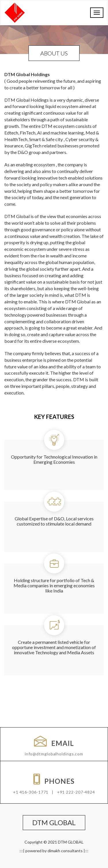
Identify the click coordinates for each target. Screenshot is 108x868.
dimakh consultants (65, 850)
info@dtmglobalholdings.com (54, 753)
